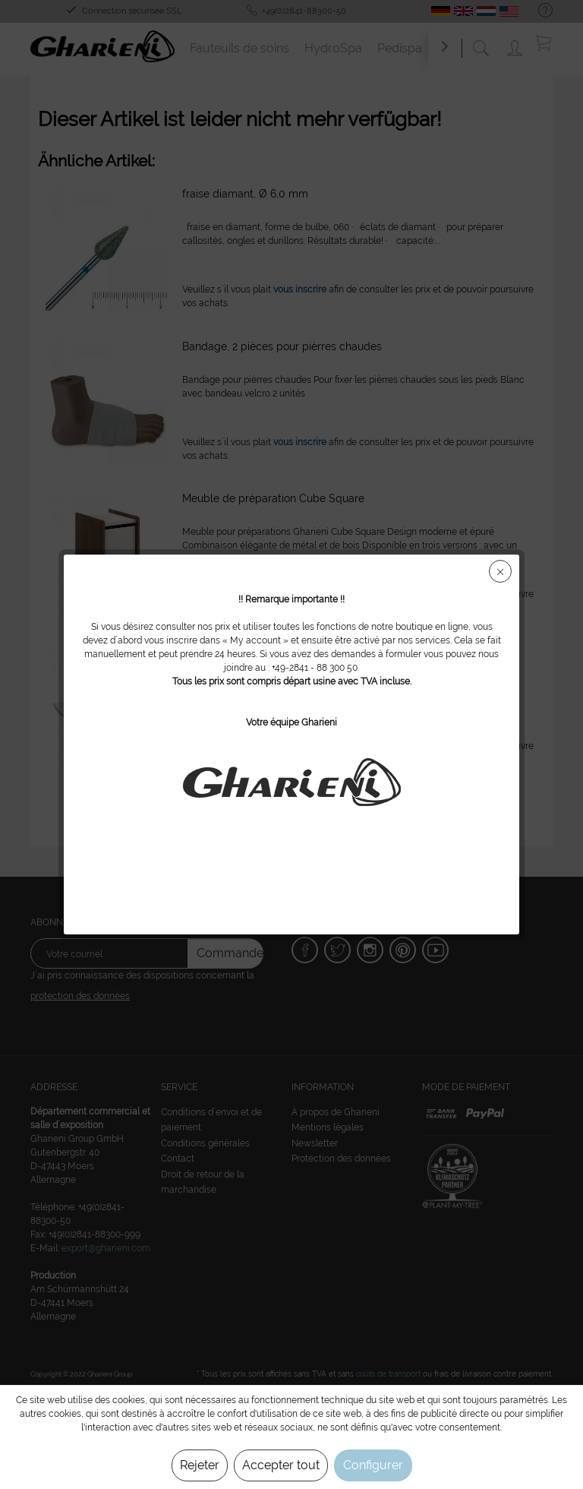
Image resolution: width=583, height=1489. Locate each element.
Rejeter (199, 1465)
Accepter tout (281, 1465)
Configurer (373, 1465)
